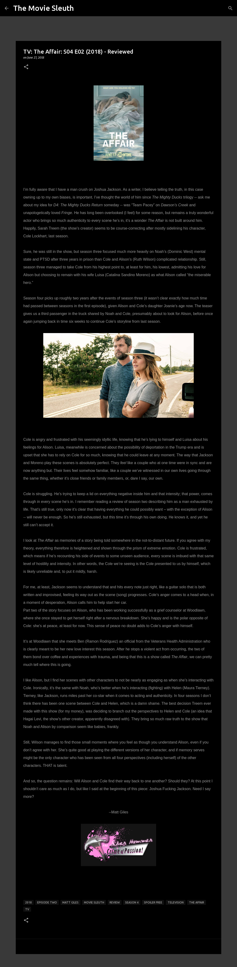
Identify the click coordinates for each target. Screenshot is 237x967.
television (176, 902)
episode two (47, 902)
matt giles (70, 902)
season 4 (131, 902)
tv (27, 909)
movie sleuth (94, 902)
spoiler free (153, 902)
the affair (196, 902)
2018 (28, 902)
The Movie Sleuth (43, 8)
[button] (26, 67)
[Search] (230, 8)
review (115, 902)
